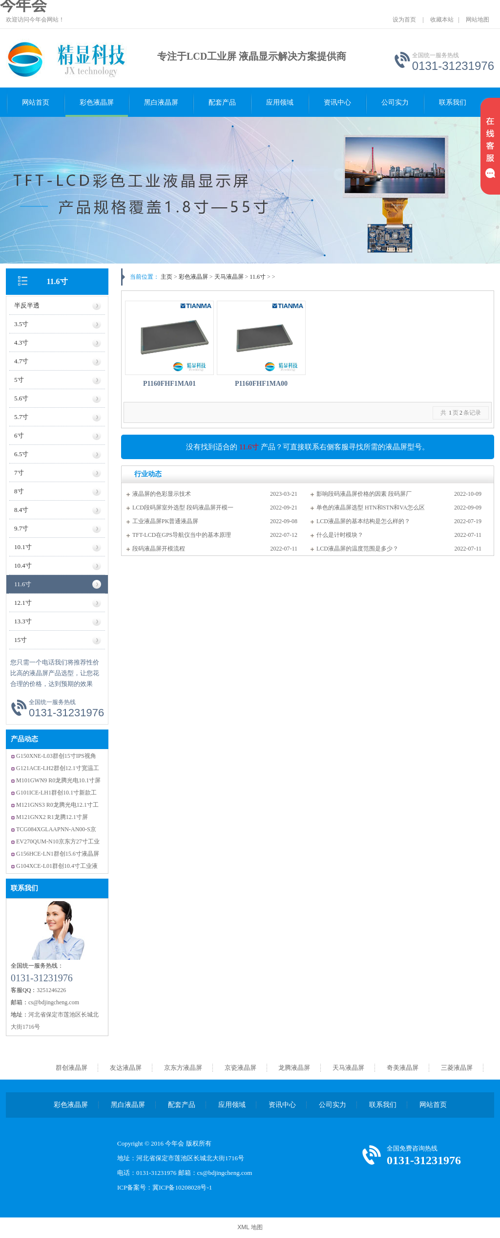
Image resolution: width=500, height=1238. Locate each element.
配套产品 (222, 102)
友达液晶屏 (126, 1067)
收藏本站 (442, 19)
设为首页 (404, 19)
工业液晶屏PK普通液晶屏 (165, 521)
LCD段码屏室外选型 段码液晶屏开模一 (182, 507)
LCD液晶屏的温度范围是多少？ (357, 548)
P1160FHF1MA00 (261, 383)
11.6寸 (56, 281)
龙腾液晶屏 (294, 1067)
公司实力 (395, 102)
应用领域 (279, 102)
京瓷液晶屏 (240, 1067)
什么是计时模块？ (339, 534)
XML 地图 (250, 1227)
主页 (166, 276)
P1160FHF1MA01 (169, 383)
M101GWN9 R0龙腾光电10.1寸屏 (58, 780)
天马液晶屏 (229, 276)
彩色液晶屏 (97, 102)
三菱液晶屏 (457, 1067)
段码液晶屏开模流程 (158, 548)
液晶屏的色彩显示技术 (161, 493)
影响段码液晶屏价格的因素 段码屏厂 (364, 493)
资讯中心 (337, 102)
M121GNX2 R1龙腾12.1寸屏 (52, 817)
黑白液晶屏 (161, 102)
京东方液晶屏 (183, 1067)
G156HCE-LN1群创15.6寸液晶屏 (57, 853)
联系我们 (452, 102)
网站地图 (477, 19)
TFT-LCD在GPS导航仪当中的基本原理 (181, 534)
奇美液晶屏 (402, 1067)
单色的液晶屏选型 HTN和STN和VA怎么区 (370, 507)
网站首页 (35, 102)
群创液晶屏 (71, 1067)
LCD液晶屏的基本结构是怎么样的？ (363, 521)
